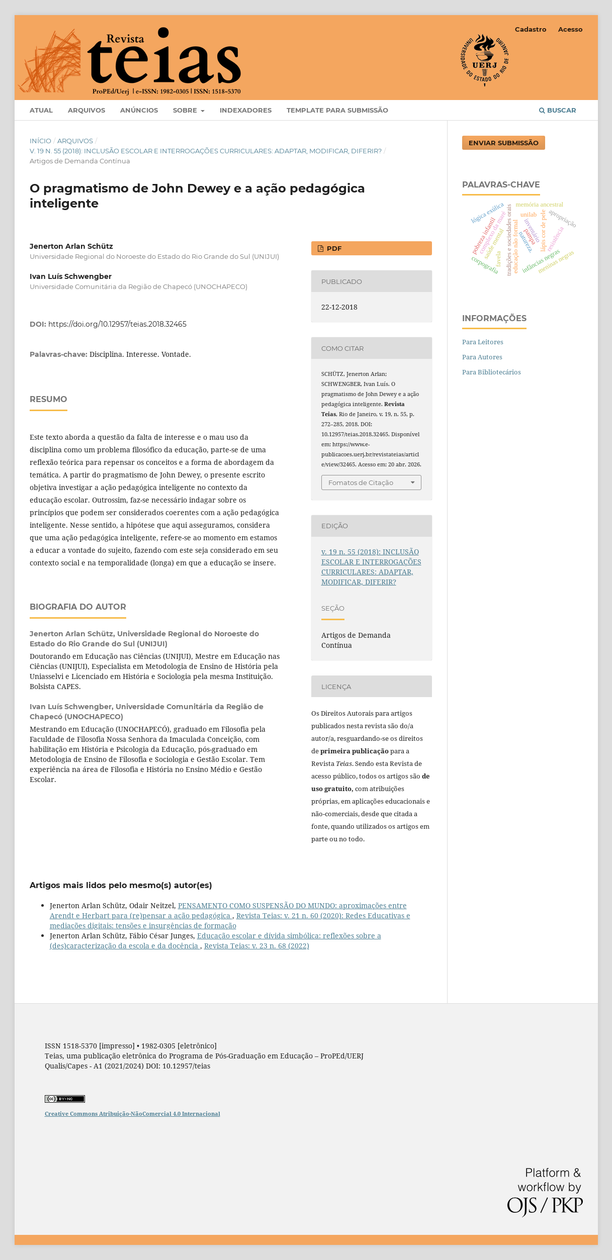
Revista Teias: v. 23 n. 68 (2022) (256, 945)
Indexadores (246, 110)
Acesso (570, 29)
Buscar (557, 110)
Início (40, 141)
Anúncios (139, 110)
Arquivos (86, 110)
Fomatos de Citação (360, 482)
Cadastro (531, 29)
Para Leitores (482, 341)
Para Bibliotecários (491, 371)
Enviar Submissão (504, 143)
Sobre (186, 110)
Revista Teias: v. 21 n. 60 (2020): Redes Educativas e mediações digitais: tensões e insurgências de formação (230, 920)
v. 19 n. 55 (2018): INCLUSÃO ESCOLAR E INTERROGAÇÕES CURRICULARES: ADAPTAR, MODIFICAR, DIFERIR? (206, 151)
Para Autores (482, 356)
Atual (41, 110)
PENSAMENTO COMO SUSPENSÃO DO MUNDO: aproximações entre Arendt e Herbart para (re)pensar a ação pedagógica (228, 910)
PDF (333, 248)
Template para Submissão (337, 110)
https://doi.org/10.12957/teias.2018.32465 (117, 324)
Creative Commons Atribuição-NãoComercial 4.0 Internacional (132, 1113)
